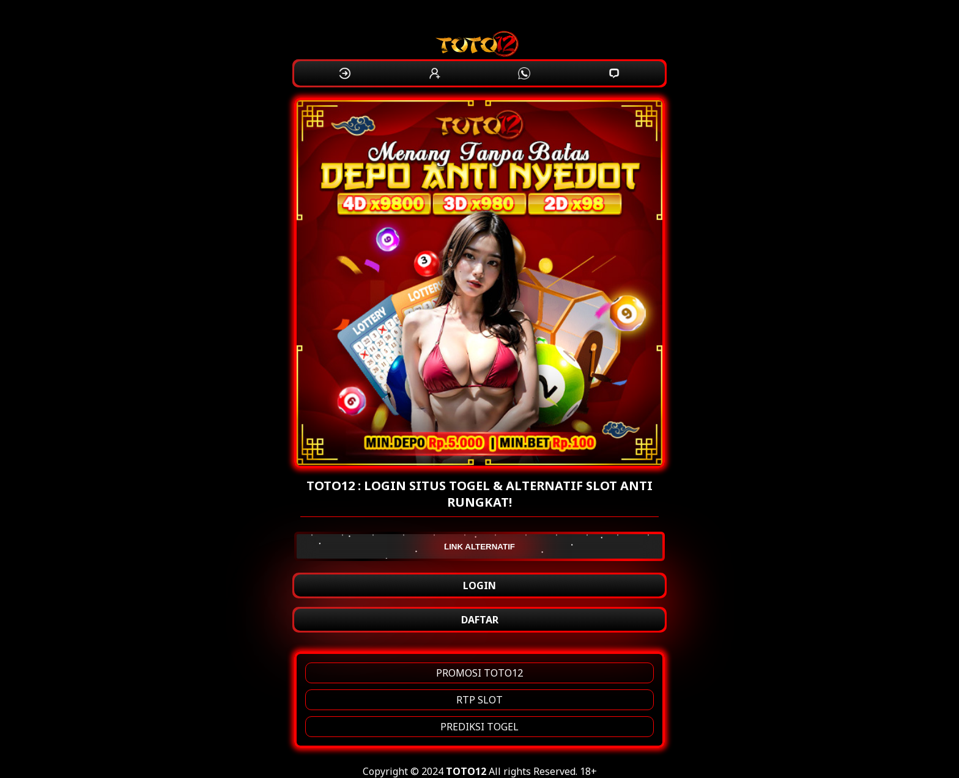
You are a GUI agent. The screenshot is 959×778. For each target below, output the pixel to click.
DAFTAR (479, 619)
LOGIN (479, 585)
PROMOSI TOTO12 (479, 673)
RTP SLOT (479, 699)
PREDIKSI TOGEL (479, 726)
